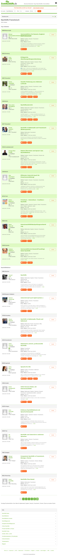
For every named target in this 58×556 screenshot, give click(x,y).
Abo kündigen (43, 550)
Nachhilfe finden (5, 513)
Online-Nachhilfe (5, 526)
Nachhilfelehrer (5, 515)
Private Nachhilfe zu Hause (8, 528)
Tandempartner (5, 541)
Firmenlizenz (27, 550)
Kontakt (37, 550)
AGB (16, 550)
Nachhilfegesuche (6, 521)
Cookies (52, 550)
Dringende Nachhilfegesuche (8, 523)
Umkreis (27, 11)
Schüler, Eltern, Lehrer (7, 533)
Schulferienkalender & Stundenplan (10, 536)
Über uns (6, 550)
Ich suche (3, 11)
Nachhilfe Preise (5, 531)
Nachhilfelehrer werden (7, 518)
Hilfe (48, 550)
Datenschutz (20, 550)
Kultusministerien (6, 538)
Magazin (4, 543)
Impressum (11, 550)
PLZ (18, 11)
